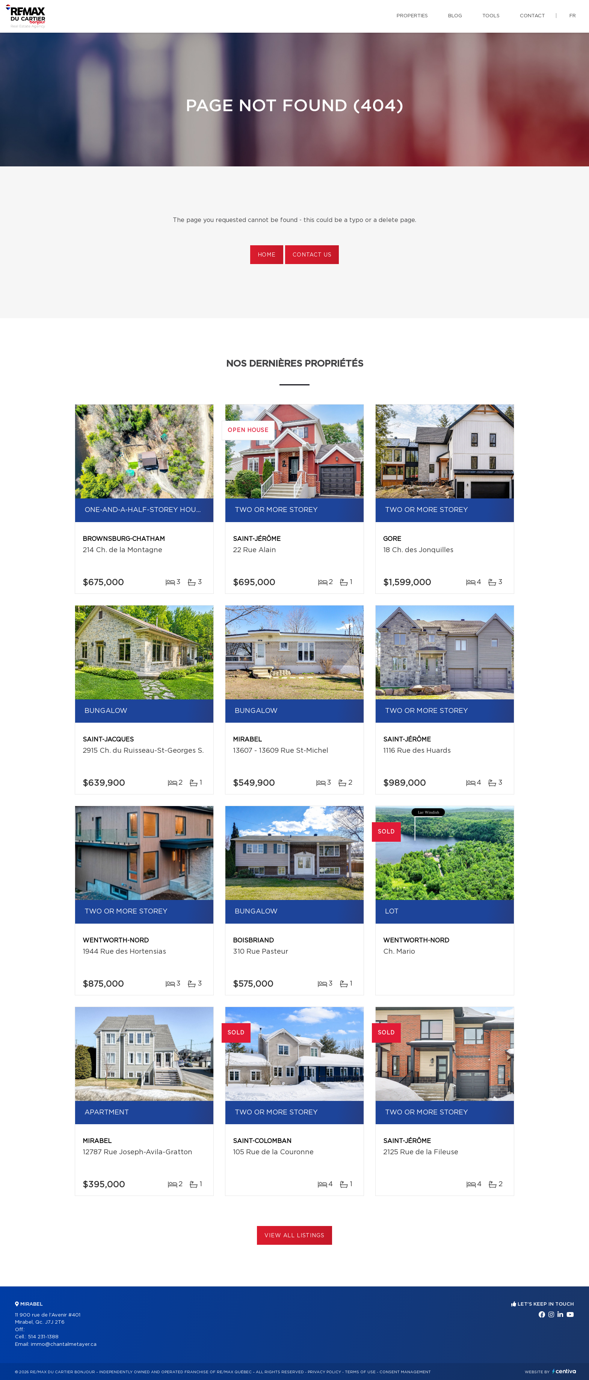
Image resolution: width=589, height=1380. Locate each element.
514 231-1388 (43, 1337)
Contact (532, 16)
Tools (491, 16)
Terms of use (360, 1372)
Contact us (312, 255)
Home (267, 255)
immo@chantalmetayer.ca (64, 1344)
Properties (412, 16)
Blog (455, 16)
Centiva (564, 1371)
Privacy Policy (324, 1372)
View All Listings (294, 1235)
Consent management (405, 1372)
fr (572, 16)
